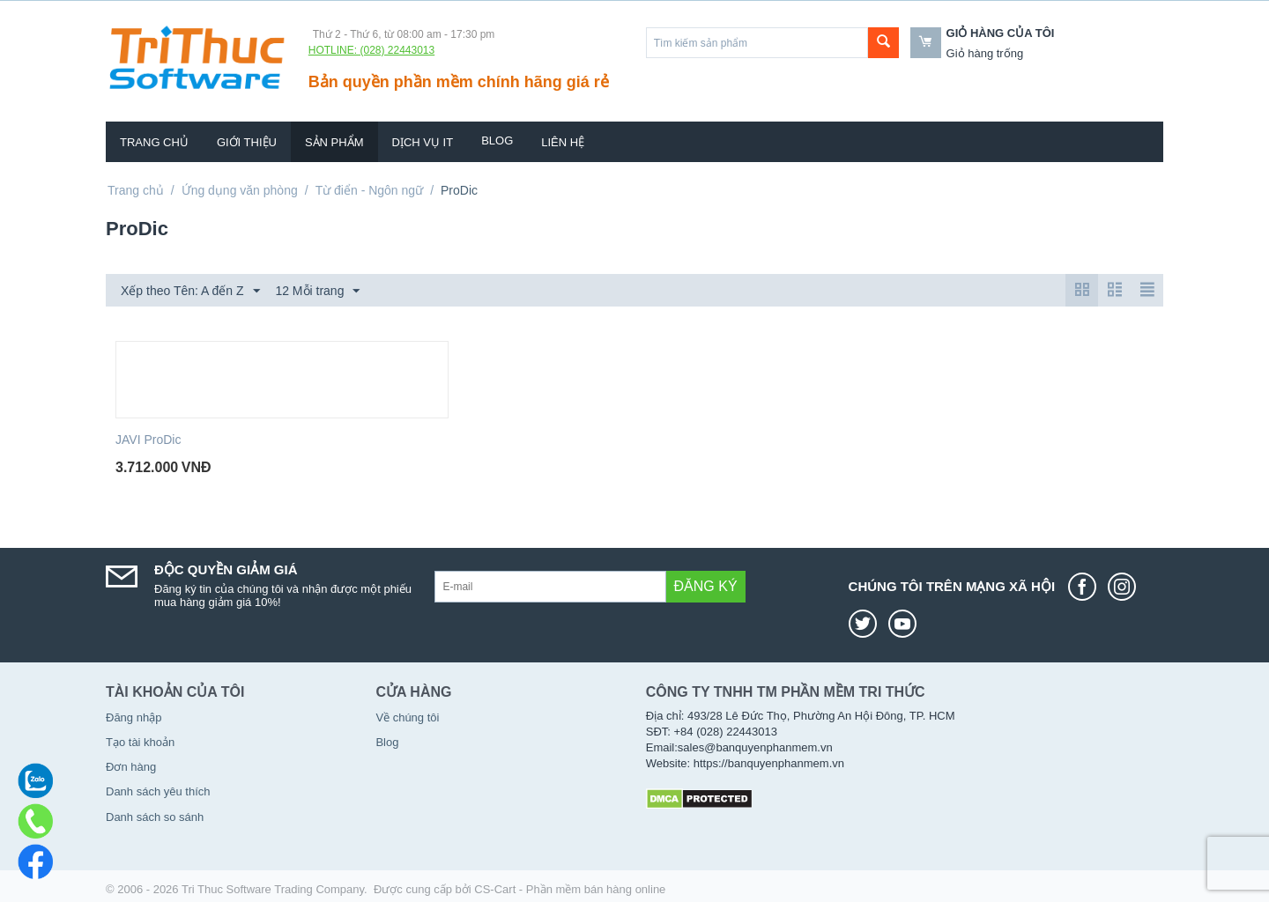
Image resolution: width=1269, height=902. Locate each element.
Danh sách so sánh (155, 817)
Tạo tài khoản (140, 742)
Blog (497, 140)
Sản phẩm (334, 142)
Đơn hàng (131, 766)
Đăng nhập (133, 717)
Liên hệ (562, 142)
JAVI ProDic (148, 440)
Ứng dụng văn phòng (240, 190)
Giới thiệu (247, 142)
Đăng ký (706, 586)
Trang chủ (154, 142)
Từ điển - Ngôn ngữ (369, 190)
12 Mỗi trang (317, 291)
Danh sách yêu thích (158, 791)
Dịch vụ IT (423, 142)
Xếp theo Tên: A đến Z (190, 291)
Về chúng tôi (407, 717)
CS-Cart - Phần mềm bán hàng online (569, 889)
